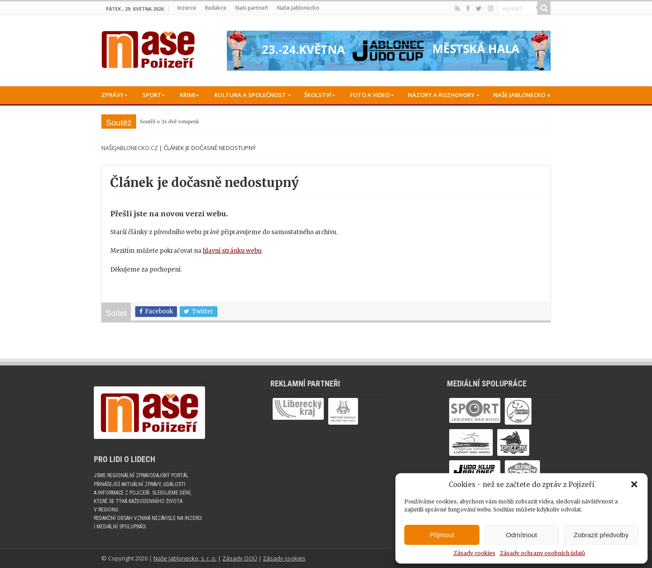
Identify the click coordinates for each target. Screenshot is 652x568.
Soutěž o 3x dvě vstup (165, 121)
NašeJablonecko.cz (129, 148)
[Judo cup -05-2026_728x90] (389, 50)
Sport (151, 95)
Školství (317, 95)
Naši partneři (251, 8)
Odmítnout (521, 535)
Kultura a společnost (250, 95)
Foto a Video (370, 95)
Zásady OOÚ (239, 558)
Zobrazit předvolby (601, 535)
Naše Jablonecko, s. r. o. (185, 558)
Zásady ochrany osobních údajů (542, 553)
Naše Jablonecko (298, 8)
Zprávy (112, 95)
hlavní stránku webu (232, 251)
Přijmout (442, 535)
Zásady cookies (474, 553)
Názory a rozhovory (441, 95)
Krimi (188, 95)
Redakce (215, 8)
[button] (634, 484)
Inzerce (186, 8)
